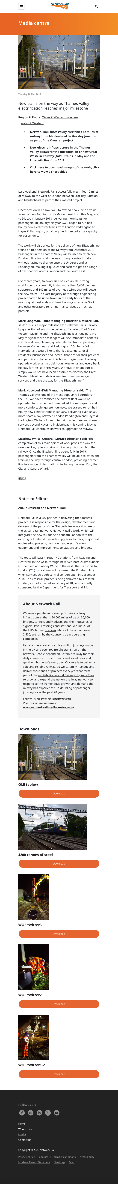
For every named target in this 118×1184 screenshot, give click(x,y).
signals (27, 626)
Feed (71, 1162)
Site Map (59, 1162)
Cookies (43, 1157)
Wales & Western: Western (60, 117)
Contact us (24, 1140)
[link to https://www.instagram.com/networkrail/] (31, 1112)
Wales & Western (32, 123)
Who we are (25, 1129)
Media (22, 1134)
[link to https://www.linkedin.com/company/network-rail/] (40, 1112)
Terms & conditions (64, 1157)
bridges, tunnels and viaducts (43, 621)
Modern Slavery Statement (34, 1162)
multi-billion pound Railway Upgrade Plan (66, 675)
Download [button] (59, 793)
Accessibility (87, 1157)
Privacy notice (26, 1157)
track (76, 617)
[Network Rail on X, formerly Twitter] (48, 1112)
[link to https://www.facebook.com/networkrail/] (22, 1112)
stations (50, 630)
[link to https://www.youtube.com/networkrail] (57, 1112)
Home (22, 1123)
